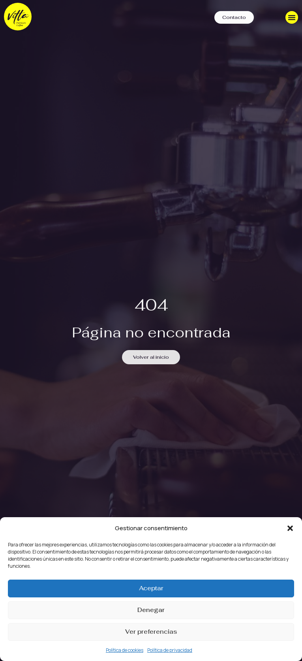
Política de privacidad (169, 650)
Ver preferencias (151, 631)
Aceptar (151, 588)
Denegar (151, 610)
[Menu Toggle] (291, 17)
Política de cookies (124, 650)
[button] (290, 528)
